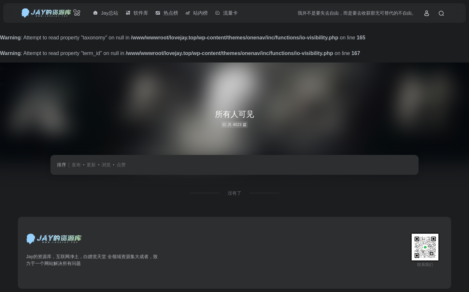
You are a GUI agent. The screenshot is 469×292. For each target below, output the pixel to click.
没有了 (234, 193)
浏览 (106, 164)
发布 (76, 164)
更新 (91, 164)
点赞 (121, 164)
